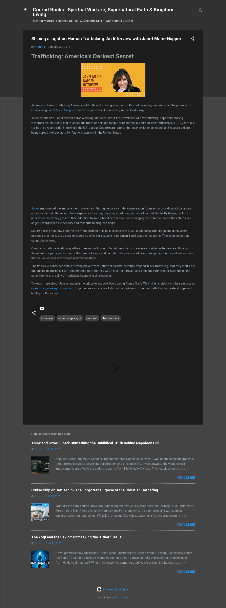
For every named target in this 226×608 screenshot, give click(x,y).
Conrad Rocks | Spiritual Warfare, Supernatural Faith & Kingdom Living (103, 12)
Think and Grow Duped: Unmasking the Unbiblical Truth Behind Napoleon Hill (95, 443)
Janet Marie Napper (61, 110)
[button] (192, 39)
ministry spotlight (69, 318)
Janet (35, 208)
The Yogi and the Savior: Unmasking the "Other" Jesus (76, 537)
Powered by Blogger (113, 589)
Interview (47, 318)
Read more (186, 477)
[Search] (200, 11)
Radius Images (122, 597)
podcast (91, 318)
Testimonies (111, 318)
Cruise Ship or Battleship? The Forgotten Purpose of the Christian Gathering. (95, 490)
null (151, 283)
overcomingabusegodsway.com (52, 288)
